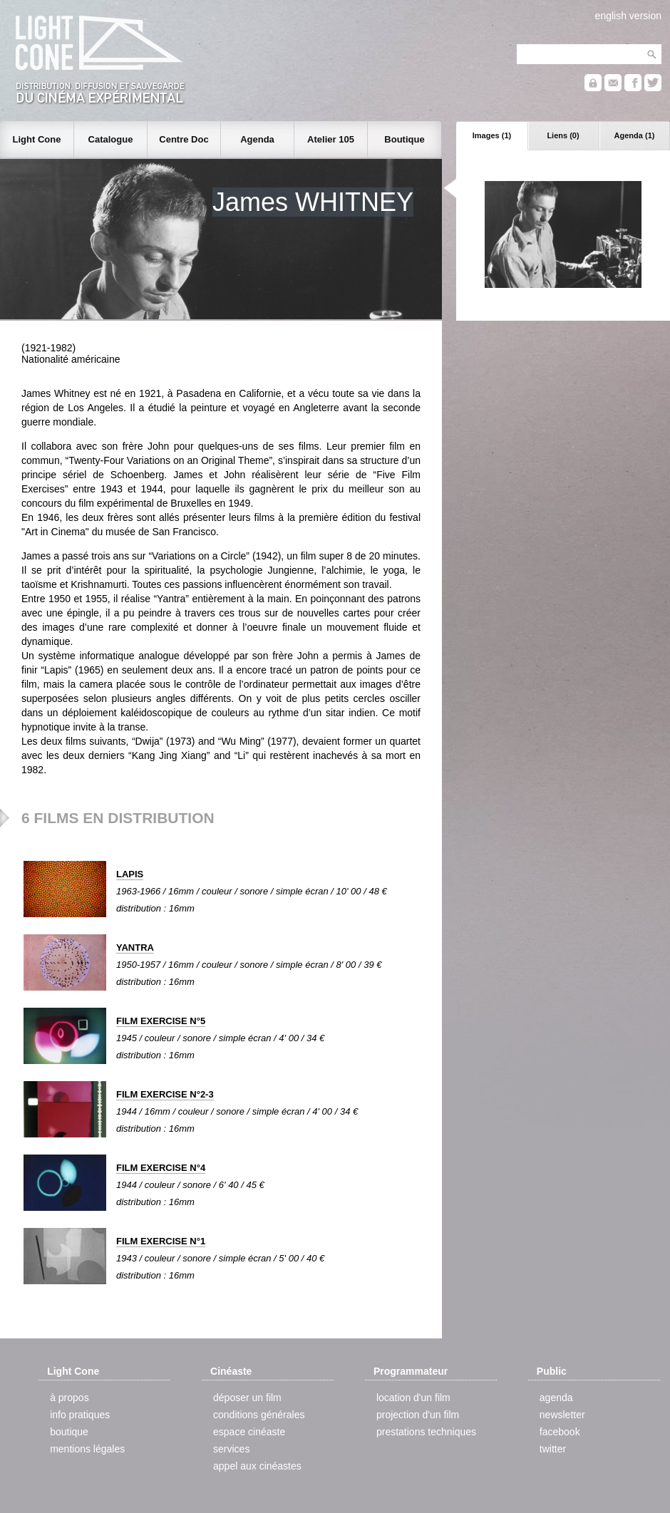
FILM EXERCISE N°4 (160, 1167)
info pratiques (80, 1414)
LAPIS (129, 874)
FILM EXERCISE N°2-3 (165, 1094)
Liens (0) (563, 135)
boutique (69, 1431)
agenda (556, 1397)
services (231, 1449)
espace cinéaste (249, 1431)
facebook (560, 1431)
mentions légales (87, 1449)
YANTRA (135, 947)
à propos (69, 1397)
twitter (553, 1449)
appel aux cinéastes (257, 1466)
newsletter (562, 1414)
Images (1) (492, 135)
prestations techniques (426, 1431)
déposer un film (247, 1397)
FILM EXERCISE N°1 (160, 1241)
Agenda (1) (634, 135)
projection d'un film (417, 1414)
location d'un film (413, 1397)
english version (628, 15)
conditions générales (258, 1414)
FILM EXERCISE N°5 (160, 1021)
